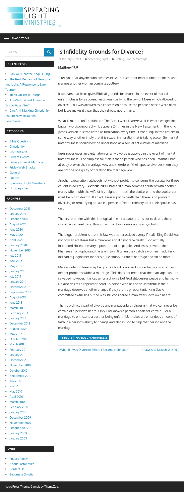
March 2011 (17, 344)
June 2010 (16, 386)
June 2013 (16, 302)
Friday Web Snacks (22, 167)
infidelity (66, 337)
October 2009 (19, 428)
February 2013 (19, 313)
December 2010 (20, 360)
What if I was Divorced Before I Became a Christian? (94, 350)
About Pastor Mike (22, 464)
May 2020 (16, 235)
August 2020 (18, 224)
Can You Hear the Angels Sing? (30, 74)
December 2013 (20, 287)
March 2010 (17, 402)
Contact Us (17, 469)
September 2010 (20, 376)
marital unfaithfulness (91, 337)
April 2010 (16, 396)
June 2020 (16, 229)
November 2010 (20, 365)
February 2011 (18, 350)
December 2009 (20, 417)
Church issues (19, 152)
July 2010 (15, 381)
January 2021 (18, 214)
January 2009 (18, 433)
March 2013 (17, 308)
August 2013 (18, 297)
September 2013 (20, 292)
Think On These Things (25, 95)
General (15, 172)
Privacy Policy (19, 459)
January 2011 (18, 355)
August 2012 (18, 329)
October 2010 (19, 370)
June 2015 (16, 261)
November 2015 (20, 250)
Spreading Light (98, 59)
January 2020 (18, 245)
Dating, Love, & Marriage (131, 59)
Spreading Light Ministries (27, 183)
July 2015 (15, 255)
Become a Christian (22, 474)
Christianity (17, 146)
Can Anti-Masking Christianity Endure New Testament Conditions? (27, 116)
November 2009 (20, 423)
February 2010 (19, 407)
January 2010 (18, 412)
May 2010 (16, 391)
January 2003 (18, 438)
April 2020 (17, 240)
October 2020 (19, 219)
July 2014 (15, 276)
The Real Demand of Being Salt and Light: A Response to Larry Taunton (28, 84)
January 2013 (18, 318)
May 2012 (16, 334)
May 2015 (16, 266)
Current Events (19, 157)
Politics (14, 178)
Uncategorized (19, 188)
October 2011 (18, 339)
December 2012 (20, 323)
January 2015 (18, 271)
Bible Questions (20, 141)
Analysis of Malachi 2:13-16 (159, 350)
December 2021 (20, 208)
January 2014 (18, 282)
